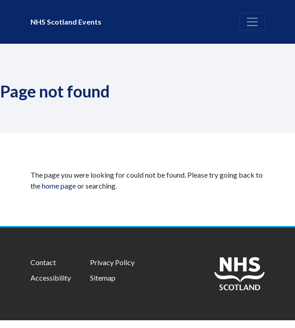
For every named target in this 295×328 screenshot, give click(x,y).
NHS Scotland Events (65, 21)
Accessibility (50, 277)
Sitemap (102, 277)
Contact (43, 262)
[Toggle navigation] (252, 22)
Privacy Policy (112, 262)
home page (59, 185)
